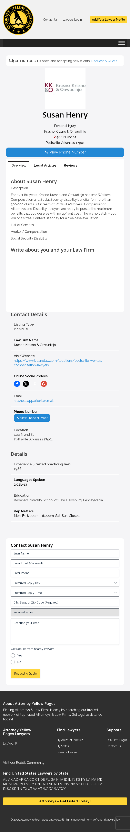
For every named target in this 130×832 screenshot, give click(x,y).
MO (22, 784)
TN (19, 789)
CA (26, 780)
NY (77, 784)
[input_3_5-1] (65, 583)
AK (10, 780)
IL (69, 780)
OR (95, 784)
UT (29, 789)
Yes (19, 655)
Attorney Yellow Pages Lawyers (39, 819)
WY (63, 789)
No (19, 662)
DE (42, 780)
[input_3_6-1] (65, 593)
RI (4, 789)
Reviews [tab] (70, 165)
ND (45, 784)
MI (10, 784)
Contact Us (50, 19)
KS (77, 780)
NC (39, 784)
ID (65, 780)
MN (15, 784)
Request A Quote (104, 61)
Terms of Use (94, 819)
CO (31, 780)
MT (34, 784)
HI (57, 780)
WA (45, 789)
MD (99, 780)
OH (83, 784)
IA (61, 780)
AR (20, 780)
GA (52, 780)
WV (56, 789)
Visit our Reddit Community (23, 763)
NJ (61, 784)
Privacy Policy (111, 819)
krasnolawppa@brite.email (33, 401)
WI (51, 789)
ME (5, 784)
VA (34, 789)
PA (100, 784)
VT (39, 789)
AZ (15, 780)
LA (87, 780)
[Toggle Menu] (121, 44)
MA (93, 780)
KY (82, 780)
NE (50, 784)
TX (24, 789)
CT (37, 780)
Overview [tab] (18, 165)
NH (56, 784)
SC (8, 789)
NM (66, 784)
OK (89, 784)
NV (72, 784)
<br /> (65, 302)
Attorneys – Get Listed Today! (65, 801)
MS (28, 784)
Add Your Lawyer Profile (108, 19)
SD (14, 789)
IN (73, 780)
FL (47, 780)
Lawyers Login (72, 19)
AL (5, 780)
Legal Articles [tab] (45, 165)
